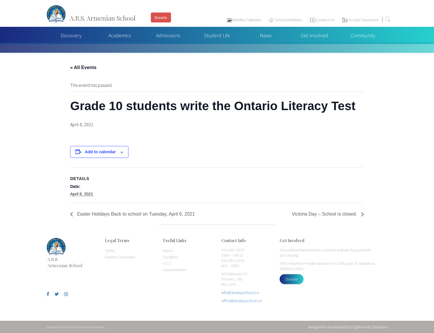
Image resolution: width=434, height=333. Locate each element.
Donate (291, 279)
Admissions (168, 35)
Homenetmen (174, 269)
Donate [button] (161, 17)
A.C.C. (167, 263)
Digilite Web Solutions (369, 327)
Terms (110, 250)
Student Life (217, 35)
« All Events (83, 67)
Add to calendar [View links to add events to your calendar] (100, 151)
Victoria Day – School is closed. (325, 214)
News (266, 35)
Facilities (170, 257)
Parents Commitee (120, 257)
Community (363, 35)
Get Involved (314, 35)
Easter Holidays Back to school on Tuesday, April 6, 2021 (135, 214)
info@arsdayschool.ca (240, 292)
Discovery (71, 35)
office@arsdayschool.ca (241, 300)
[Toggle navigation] (426, 20)
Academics (119, 35)
